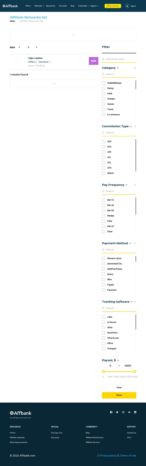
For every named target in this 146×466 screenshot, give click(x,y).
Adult (109, 93)
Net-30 (110, 210)
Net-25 (110, 226)
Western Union (114, 258)
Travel (110, 109)
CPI (109, 157)
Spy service (50, 6)
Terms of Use (128, 455)
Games (110, 104)
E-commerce (113, 114)
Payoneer (112, 290)
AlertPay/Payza (114, 269)
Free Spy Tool (56, 433)
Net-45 (110, 205)
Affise (110, 343)
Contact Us (131, 433)
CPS (109, 168)
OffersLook (113, 338)
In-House (111, 322)
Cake (109, 317)
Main (12, 21)
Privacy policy (108, 455)
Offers (28, 6)
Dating (110, 88)
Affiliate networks (17, 437)
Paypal (110, 284)
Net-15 (110, 200)
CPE (109, 152)
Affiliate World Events (94, 437)
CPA (109, 141)
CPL (109, 162)
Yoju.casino (35, 58)
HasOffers (112, 333)
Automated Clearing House (120, 263)
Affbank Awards (113, 6)
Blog (72, 6)
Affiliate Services (93, 442)
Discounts (63, 6)
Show (119, 395)
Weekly (110, 216)
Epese (110, 274)
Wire (109, 279)
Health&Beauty (114, 83)
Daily (109, 221)
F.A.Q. (129, 437)
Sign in (133, 6)
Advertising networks (19, 442)
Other (110, 231)
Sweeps (111, 99)
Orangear (111, 348)
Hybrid (110, 173)
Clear (119, 387)
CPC (109, 147)
